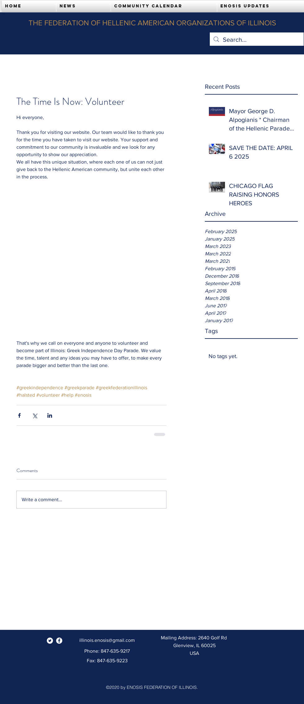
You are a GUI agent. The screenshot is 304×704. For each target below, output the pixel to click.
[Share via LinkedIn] (50, 415)
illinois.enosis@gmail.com (107, 640)
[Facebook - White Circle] (59, 641)
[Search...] (257, 39)
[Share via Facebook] (19, 415)
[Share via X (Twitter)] (34, 415)
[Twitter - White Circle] (50, 641)
